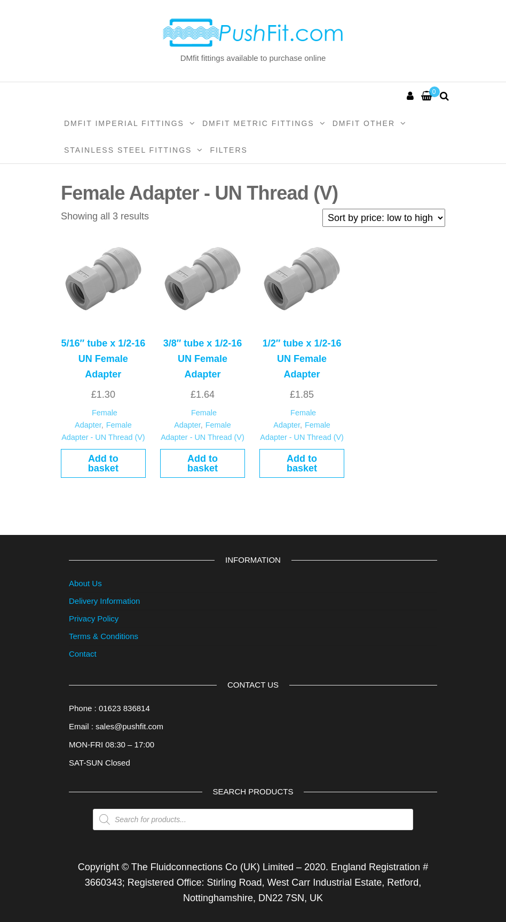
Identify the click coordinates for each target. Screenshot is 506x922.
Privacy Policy (93, 618)
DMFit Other (364, 123)
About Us (85, 583)
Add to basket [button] (103, 463)
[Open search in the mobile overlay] (253, 819)
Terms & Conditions (103, 636)
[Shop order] (383, 218)
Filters (229, 150)
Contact (83, 653)
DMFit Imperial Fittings (124, 123)
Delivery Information (104, 600)
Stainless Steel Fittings (128, 150)
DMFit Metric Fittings (258, 123)
